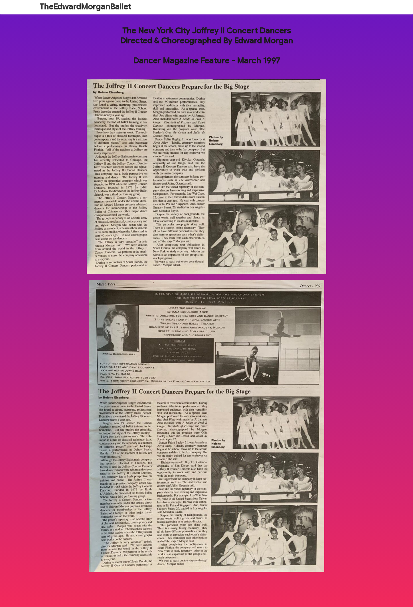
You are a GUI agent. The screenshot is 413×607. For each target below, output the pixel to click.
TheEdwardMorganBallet (85, 7)
